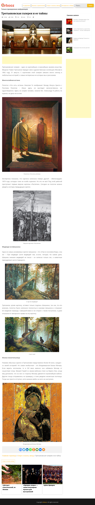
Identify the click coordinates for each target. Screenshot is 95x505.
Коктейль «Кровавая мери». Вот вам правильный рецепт (81, 20)
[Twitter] (23, 449)
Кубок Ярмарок (49, 485)
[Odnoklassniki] (33, 449)
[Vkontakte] (40, 449)
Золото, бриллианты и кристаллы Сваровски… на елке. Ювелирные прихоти (81, 30)
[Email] (37, 449)
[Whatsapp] (30, 449)
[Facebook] (20, 449)
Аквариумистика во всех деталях (81, 47)
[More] (43, 449)
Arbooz (45, 502)
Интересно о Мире (68, 5)
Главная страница (9, 456)
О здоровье (26, 5)
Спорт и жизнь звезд (53, 5)
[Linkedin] (27, 449)
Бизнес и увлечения (38, 5)
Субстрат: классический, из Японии (9, 487)
